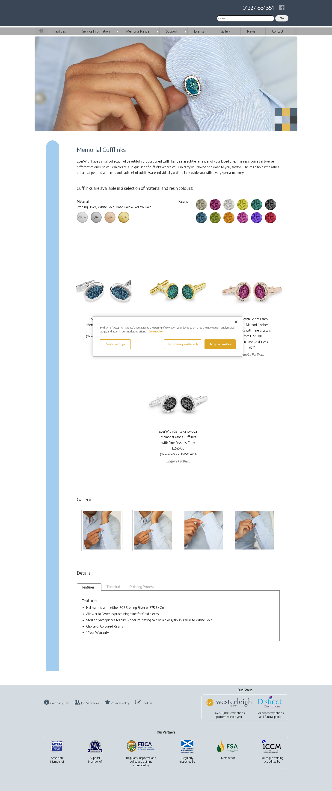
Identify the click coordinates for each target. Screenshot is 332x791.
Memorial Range (137, 31)
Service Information (96, 31)
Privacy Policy (120, 703)
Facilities (60, 31)
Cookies (147, 703)
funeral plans (273, 717)
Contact (277, 31)
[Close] (236, 322)
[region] (168, 336)
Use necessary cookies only (183, 344)
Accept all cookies (220, 344)
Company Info (59, 703)
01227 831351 (258, 7)
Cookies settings (115, 344)
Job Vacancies (90, 703)
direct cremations (273, 713)
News (251, 31)
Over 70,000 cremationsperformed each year (229, 715)
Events (199, 31)
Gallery (226, 31)
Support (172, 31)
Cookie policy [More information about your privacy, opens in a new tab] (155, 331)
